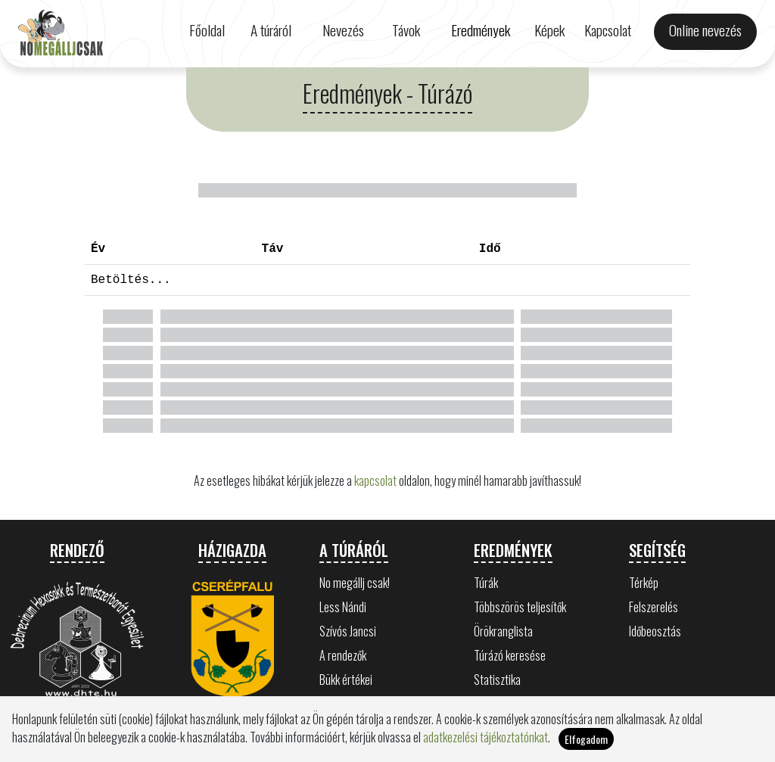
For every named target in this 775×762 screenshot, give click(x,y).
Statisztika (497, 679)
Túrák (486, 583)
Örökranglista (503, 631)
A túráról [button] (271, 30)
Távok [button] (406, 30)
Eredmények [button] (480, 30)
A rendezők (342, 655)
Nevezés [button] (343, 30)
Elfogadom (586, 739)
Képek (549, 30)
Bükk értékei (345, 679)
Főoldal (207, 30)
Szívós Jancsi (347, 631)
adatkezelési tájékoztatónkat (485, 737)
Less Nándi (342, 607)
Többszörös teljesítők (520, 607)
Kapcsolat (607, 30)
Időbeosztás (655, 631)
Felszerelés (653, 607)
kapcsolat (375, 480)
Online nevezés (705, 30)
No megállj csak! (354, 583)
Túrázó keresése (510, 655)
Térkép (643, 583)
